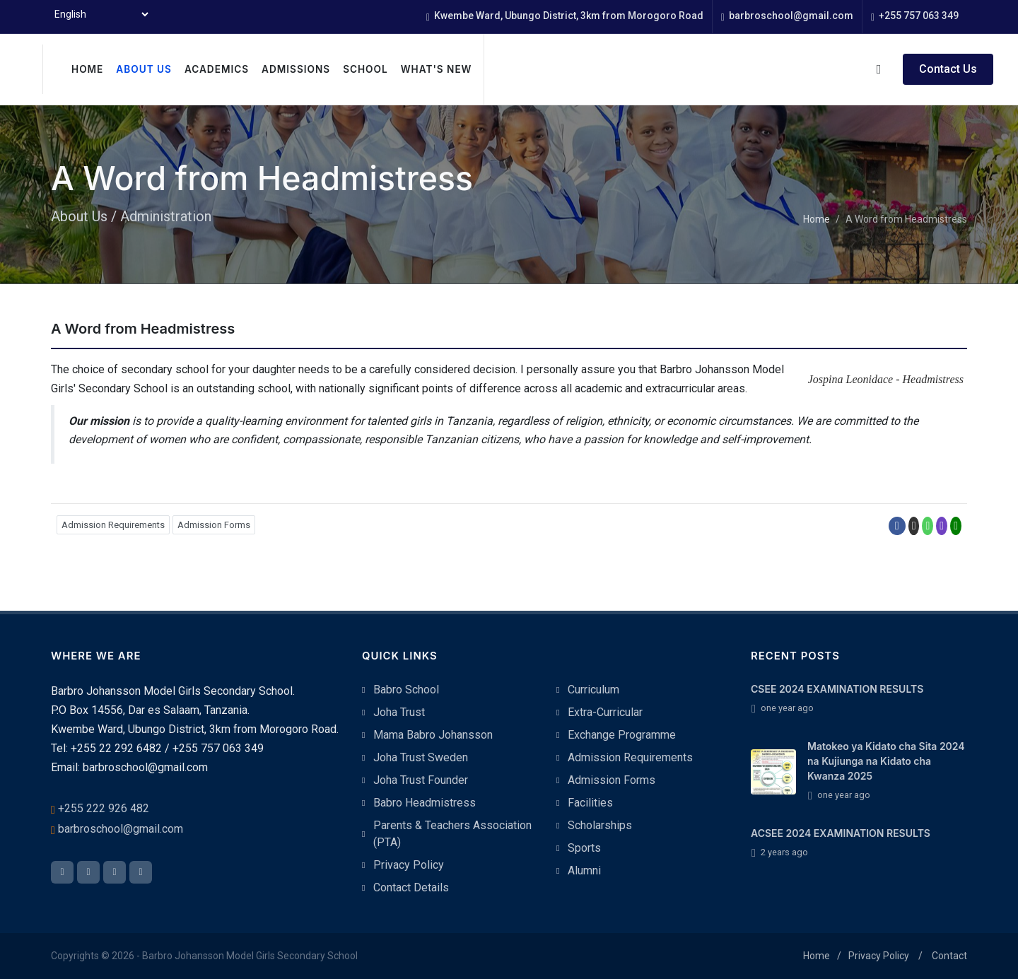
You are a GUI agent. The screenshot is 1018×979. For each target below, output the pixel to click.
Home (816, 219)
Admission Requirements (113, 525)
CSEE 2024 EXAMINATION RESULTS (837, 689)
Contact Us (948, 69)
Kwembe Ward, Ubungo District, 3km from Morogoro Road (564, 16)
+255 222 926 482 (103, 808)
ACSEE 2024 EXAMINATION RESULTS (840, 833)
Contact (949, 955)
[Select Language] (101, 14)
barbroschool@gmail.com (787, 16)
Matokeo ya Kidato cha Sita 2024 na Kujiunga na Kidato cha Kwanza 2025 (886, 761)
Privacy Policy (878, 955)
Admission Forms (213, 525)
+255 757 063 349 (915, 16)
